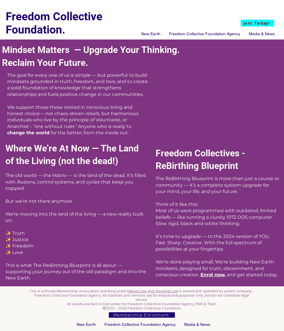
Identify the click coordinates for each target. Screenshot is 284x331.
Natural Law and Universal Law (152, 291)
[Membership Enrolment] (142, 315)
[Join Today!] (257, 23)
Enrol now (212, 274)
